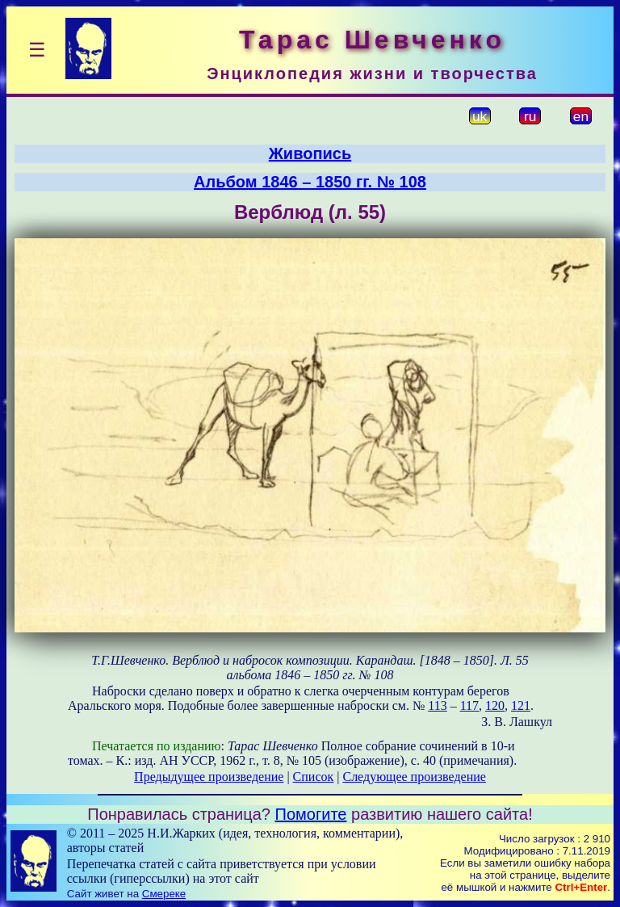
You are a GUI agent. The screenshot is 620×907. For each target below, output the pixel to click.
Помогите (311, 814)
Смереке (164, 894)
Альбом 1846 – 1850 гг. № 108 (310, 182)
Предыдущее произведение (208, 776)
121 (520, 705)
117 (469, 705)
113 (437, 705)
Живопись (310, 153)
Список (313, 776)
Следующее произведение (413, 776)
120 (495, 705)
